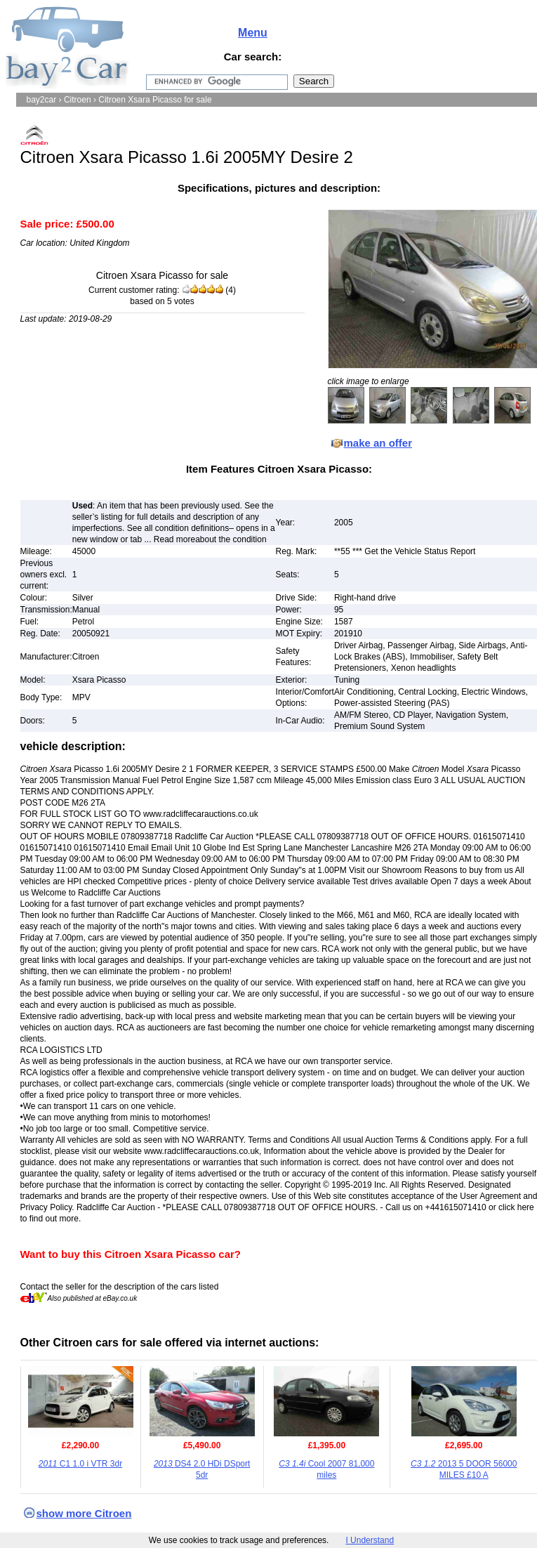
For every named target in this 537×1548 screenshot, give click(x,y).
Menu (252, 33)
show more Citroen (84, 1513)
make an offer (378, 443)
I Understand (369, 1540)
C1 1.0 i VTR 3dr (80, 1464)
